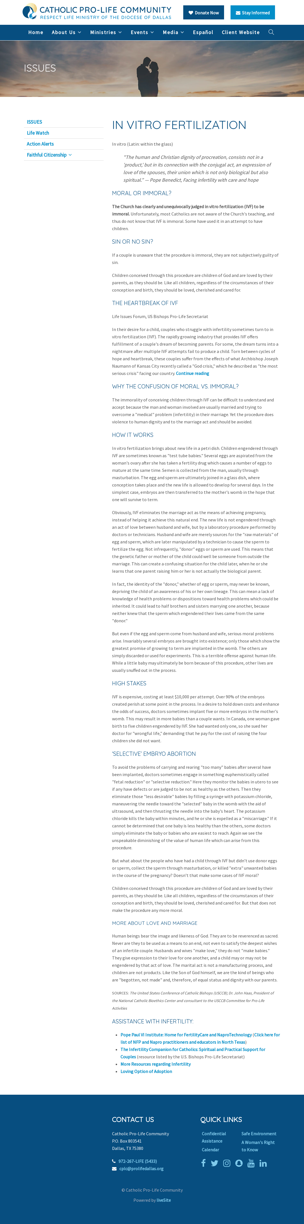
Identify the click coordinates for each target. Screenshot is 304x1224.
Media (170, 32)
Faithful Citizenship (46, 155)
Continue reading (192, 373)
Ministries (103, 32)
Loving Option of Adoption (146, 1071)
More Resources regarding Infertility (155, 1064)
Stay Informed (253, 12)
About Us (64, 32)
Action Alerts (40, 144)
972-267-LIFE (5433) (138, 1161)
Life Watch (38, 133)
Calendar (210, 1149)
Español (203, 32)
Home (35, 32)
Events (139, 32)
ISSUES (34, 122)
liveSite (164, 1200)
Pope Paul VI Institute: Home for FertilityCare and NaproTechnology (186, 1035)
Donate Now (204, 12)
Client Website (241, 32)
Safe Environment (259, 1133)
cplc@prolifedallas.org (141, 1168)
